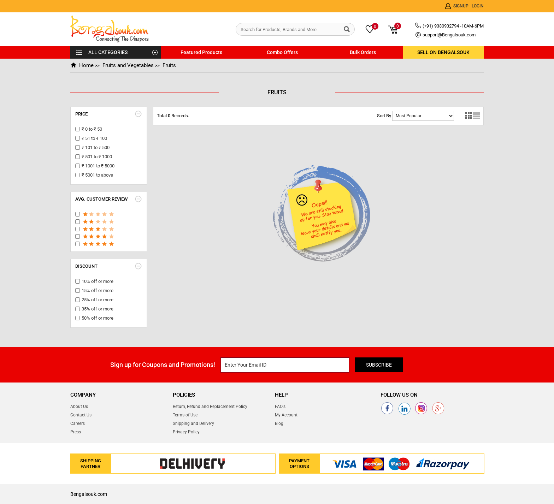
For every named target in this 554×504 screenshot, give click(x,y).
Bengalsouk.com (88, 494)
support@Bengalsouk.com (449, 34)
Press (75, 431)
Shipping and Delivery (193, 423)
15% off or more (97, 290)
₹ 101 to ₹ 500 (96, 147)
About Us (79, 406)
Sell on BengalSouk (443, 52)
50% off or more (97, 318)
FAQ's (280, 406)
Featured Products (201, 52)
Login (478, 6)
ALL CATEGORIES (108, 52)
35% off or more (97, 309)
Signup (461, 6)
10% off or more (97, 281)
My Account (286, 415)
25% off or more (97, 299)
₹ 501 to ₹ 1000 (97, 156)
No (423, 116)
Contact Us (81, 415)
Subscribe (379, 365)
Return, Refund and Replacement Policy (210, 406)
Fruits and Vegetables (128, 65)
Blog (279, 423)
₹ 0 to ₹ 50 (92, 129)
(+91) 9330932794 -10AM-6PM (453, 26)
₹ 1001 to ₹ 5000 (98, 165)
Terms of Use (185, 415)
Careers (77, 423)
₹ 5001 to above (97, 175)
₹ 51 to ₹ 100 (94, 138)
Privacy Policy (186, 431)
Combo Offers (282, 52)
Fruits (169, 65)
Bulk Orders (363, 52)
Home (86, 65)
